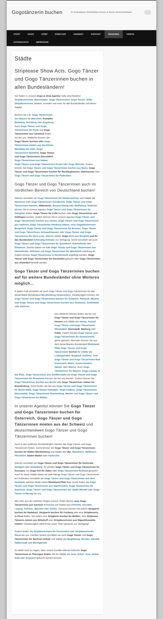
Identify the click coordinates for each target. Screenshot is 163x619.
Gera (73, 548)
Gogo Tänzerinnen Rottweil (73, 464)
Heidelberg (36, 460)
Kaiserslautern (84, 357)
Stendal (95, 532)
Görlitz (53, 502)
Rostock (84, 292)
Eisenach (31, 551)
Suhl (17, 551)
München (36, 112)
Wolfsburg (80, 199)
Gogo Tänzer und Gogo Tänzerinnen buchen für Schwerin (47, 292)
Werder (69, 387)
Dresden (87, 498)
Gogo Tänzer (78, 93)
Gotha (95, 548)
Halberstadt (21, 536)
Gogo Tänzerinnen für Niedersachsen (58, 191)
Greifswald (93, 296)
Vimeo (142, 12)
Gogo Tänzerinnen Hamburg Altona (49, 218)
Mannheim (78, 445)
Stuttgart (19, 460)
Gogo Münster (76, 158)
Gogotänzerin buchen (37, 12)
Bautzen (38, 502)
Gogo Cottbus (67, 383)
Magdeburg (73, 532)
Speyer (58, 360)
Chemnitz (76, 498)
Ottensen (35, 245)
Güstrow (24, 300)
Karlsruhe (53, 449)
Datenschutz (21, 36)
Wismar (95, 292)
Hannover (20, 195)
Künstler (60, 28)
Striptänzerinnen (24, 93)
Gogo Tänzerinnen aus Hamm (31, 154)
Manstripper (41, 93)
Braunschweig (61, 199)
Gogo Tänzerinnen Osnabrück (48, 195)
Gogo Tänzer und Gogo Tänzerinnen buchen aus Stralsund (52, 296)
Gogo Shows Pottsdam (45, 383)
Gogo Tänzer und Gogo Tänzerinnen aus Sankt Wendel (56, 483)
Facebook (135, 12)
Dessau (85, 532)
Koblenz (86, 349)
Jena (87, 548)
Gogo (31, 28)
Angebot (78, 28)
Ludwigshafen (62, 349)
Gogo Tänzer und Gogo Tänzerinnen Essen (39, 158)
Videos (130, 28)
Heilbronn (90, 445)
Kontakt (96, 28)
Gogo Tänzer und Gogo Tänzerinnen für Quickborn (43, 237)
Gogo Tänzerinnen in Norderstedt (49, 248)
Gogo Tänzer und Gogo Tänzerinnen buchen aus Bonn (57, 161)
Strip (44, 28)
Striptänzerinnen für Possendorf (51, 525)
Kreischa (49, 498)
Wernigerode (40, 536)
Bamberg (20, 116)
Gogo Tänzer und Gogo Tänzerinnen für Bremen (54, 222)
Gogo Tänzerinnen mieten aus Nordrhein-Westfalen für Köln (34, 139)
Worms (72, 360)
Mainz (71, 357)
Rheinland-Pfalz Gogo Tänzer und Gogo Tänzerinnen (77, 342)
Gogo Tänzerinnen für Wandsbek (63, 245)
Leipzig (19, 502)
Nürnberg (31, 116)
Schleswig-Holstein (44, 233)
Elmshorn (20, 241)
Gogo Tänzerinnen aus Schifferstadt (46, 368)
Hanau (83, 315)
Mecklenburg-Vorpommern (56, 288)
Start (17, 28)
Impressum (42, 36)
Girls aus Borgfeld (79, 229)
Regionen (113, 28)
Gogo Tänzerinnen (59, 93)
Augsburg (48, 116)
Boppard (76, 349)
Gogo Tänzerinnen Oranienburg (46, 387)
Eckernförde (79, 237)
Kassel (92, 315)
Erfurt (80, 548)
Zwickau (28, 502)
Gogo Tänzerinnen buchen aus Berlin (35, 375)
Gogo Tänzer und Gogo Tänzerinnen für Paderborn (43, 169)
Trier (95, 349)
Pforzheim (20, 449)
